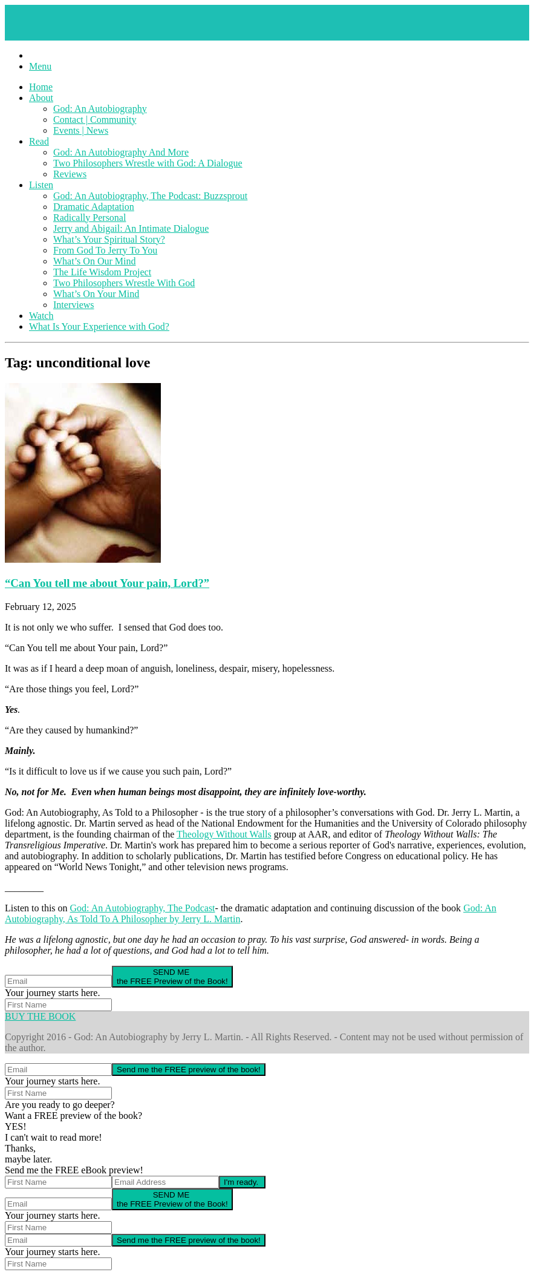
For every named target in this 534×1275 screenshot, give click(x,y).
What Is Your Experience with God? (99, 326)
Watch (41, 315)
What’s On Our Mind (94, 261)
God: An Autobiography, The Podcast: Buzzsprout (150, 196)
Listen (41, 185)
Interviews (73, 305)
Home (41, 87)
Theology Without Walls (224, 834)
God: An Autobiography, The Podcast (142, 908)
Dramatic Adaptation (93, 207)
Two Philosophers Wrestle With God (124, 283)
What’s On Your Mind (96, 294)
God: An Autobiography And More (121, 152)
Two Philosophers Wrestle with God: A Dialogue (148, 163)
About (41, 98)
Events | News (80, 130)
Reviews (69, 174)
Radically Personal (89, 217)
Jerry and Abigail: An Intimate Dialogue (131, 228)
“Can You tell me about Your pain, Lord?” (107, 583)
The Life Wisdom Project (102, 272)
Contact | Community (94, 119)
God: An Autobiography (100, 108)
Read (39, 141)
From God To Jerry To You (105, 250)
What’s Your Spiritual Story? (109, 239)
